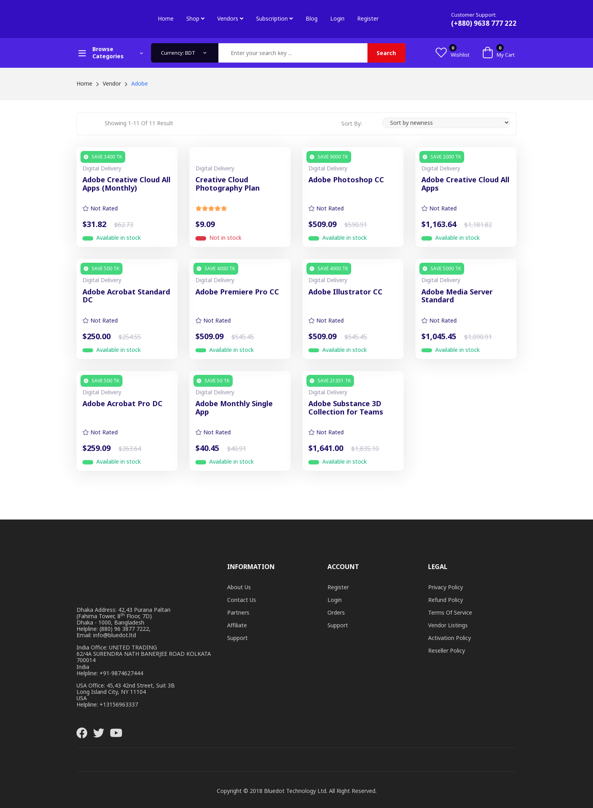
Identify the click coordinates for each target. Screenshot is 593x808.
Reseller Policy (446, 650)
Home (166, 18)
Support (237, 638)
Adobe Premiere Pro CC (237, 292)
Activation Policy (449, 638)
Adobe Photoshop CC (346, 180)
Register (368, 18)
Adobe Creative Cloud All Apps (465, 184)
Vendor (112, 83)
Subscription (274, 18)
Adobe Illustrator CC (345, 292)
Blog (312, 18)
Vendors (230, 18)
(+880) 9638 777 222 (483, 23)
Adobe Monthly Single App (234, 407)
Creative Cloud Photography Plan (227, 184)
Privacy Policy (445, 587)
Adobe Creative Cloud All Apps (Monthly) (126, 184)
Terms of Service (450, 612)
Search (386, 53)
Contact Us (241, 600)
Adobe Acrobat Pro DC (122, 403)
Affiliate (237, 625)
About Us (239, 587)
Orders (336, 612)
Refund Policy (445, 600)
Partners (238, 612)
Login (337, 18)
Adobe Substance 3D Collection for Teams (345, 407)
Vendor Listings (448, 625)
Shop (195, 18)
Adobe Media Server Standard (457, 296)
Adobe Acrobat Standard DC (126, 296)
